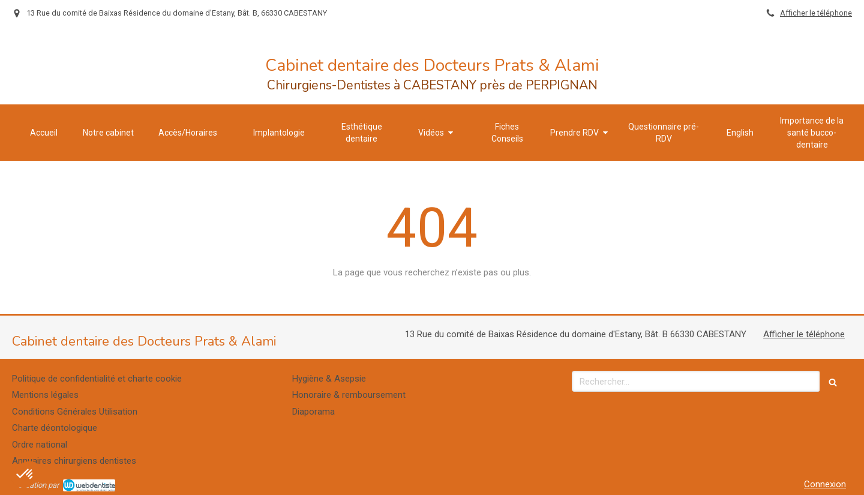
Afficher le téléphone (816, 12)
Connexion (825, 484)
